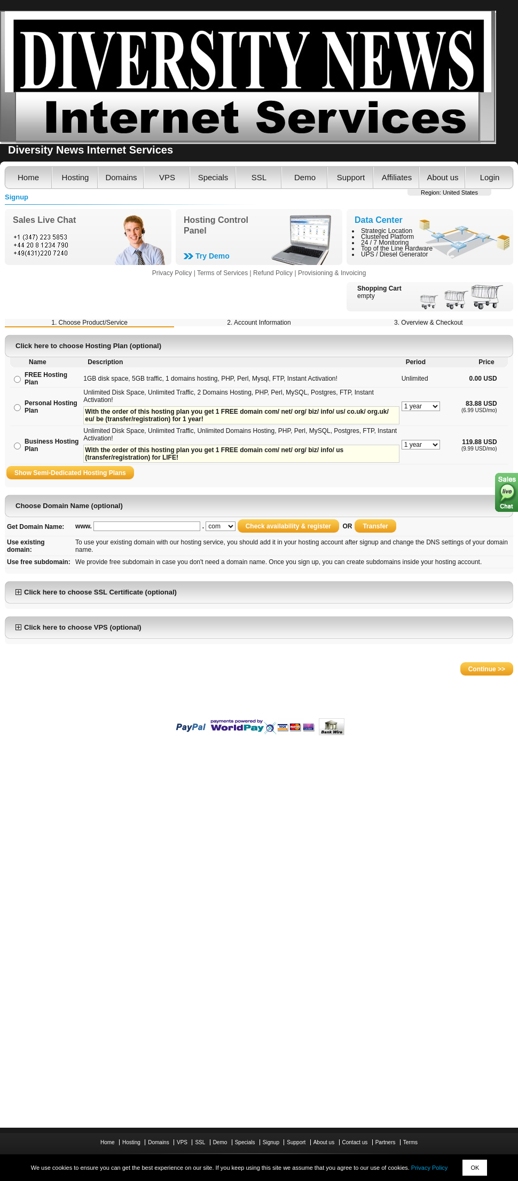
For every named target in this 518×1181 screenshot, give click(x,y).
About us (442, 177)
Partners (385, 1142)
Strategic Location (386, 231)
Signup (271, 1142)
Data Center (379, 219)
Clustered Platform (387, 236)
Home (28, 177)
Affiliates (397, 177)
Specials (213, 177)
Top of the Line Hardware (397, 248)
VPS (167, 177)
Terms (410, 1142)
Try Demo (212, 256)
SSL (259, 177)
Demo (305, 177)
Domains (121, 177)
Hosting (75, 177)
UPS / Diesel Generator (394, 254)
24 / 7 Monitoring (385, 242)
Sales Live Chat (44, 219)
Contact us (355, 1142)
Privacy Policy (429, 1167)
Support (351, 177)
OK (474, 1167)
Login (490, 177)
